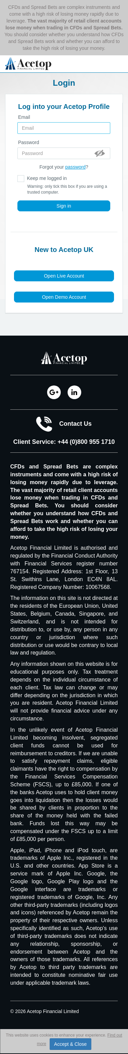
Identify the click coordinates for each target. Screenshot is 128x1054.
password (75, 167)
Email (24, 117)
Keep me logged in (63, 185)
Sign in (64, 206)
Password (28, 142)
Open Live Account (64, 276)
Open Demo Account (64, 297)
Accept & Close (70, 1044)
